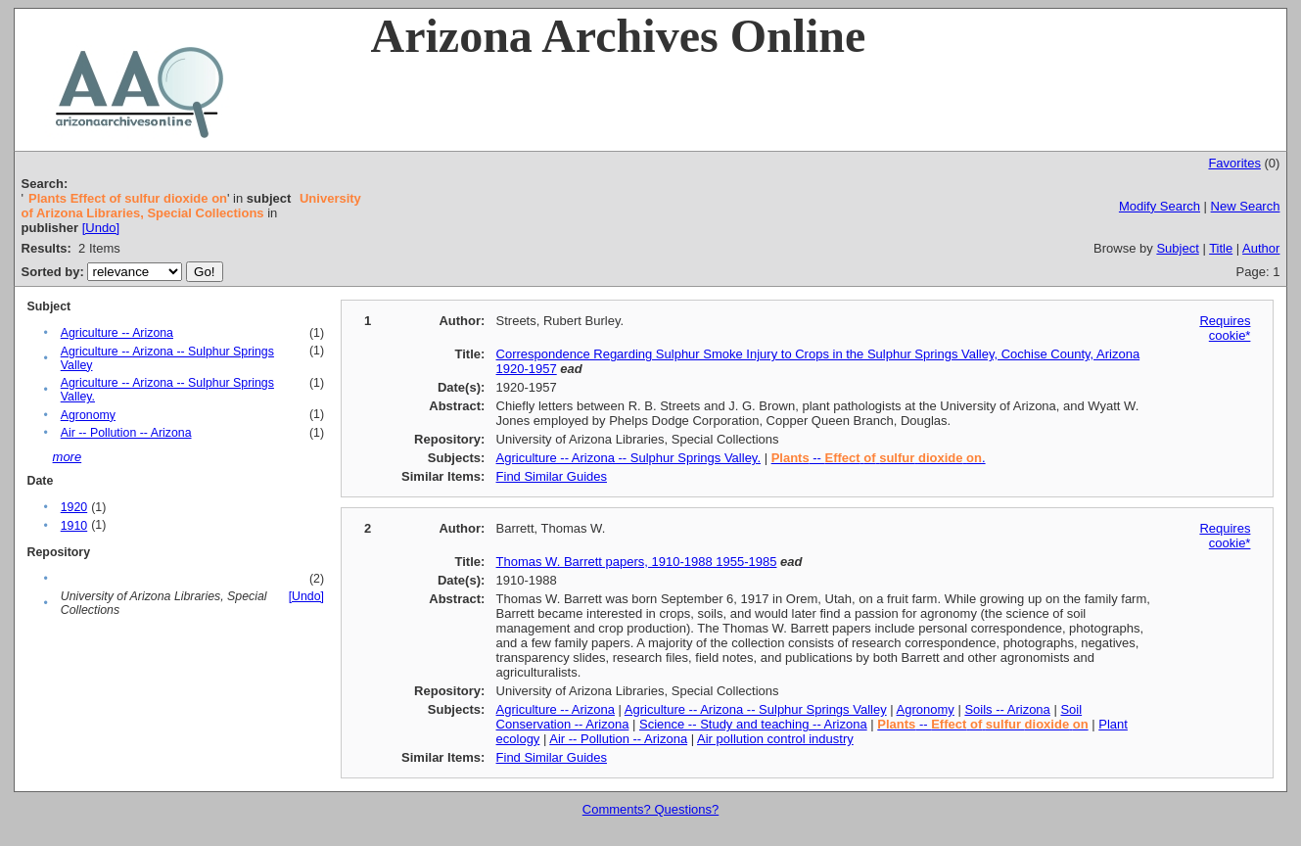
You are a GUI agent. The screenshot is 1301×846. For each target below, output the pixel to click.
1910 (74, 526)
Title (1220, 248)
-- (982, 724)
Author (1260, 248)
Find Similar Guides (551, 476)
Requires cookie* (1224, 328)
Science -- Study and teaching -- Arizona (753, 724)
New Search (1245, 206)
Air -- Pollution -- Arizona (126, 433)
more (67, 456)
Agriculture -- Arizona (117, 333)
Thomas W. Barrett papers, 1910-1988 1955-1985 (636, 561)
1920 (74, 507)
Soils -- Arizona (1006, 709)
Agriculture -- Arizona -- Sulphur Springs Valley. (628, 457)
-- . (878, 457)
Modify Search (1159, 206)
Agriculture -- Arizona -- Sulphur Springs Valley (756, 709)
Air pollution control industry (775, 738)
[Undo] (100, 227)
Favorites (1234, 163)
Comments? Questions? (650, 809)
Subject (1177, 248)
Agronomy (88, 415)
